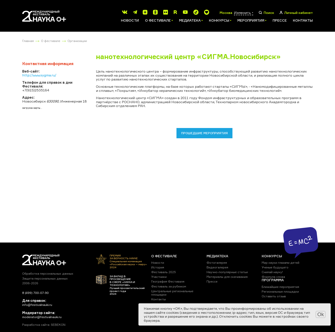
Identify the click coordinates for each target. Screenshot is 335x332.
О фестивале (50, 41)
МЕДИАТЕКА (217, 256)
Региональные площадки (280, 291)
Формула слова (273, 276)
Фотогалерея (217, 262)
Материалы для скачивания (227, 276)
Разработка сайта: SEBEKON (43, 324)
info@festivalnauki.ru (37, 305)
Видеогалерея (217, 267)
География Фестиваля (167, 281)
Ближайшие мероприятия (280, 287)
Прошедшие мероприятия (204, 133)
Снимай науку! (272, 272)
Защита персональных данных (45, 278)
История (157, 267)
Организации (77, 41)
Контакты (303, 20)
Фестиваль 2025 (163, 272)
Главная (28, 41)
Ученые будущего (275, 267)
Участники (159, 276)
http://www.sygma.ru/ (39, 75)
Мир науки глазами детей (280, 262)
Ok (320, 314)
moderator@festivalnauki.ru (42, 317)
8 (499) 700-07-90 (35, 293)
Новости (130, 20)
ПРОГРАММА (273, 280)
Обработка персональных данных (47, 273)
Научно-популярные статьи (227, 272)
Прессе (280, 20)
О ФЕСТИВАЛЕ (164, 256)
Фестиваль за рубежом (168, 286)
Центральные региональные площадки (172, 292)
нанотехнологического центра (132, 71)
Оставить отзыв (274, 296)
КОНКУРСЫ (272, 256)
